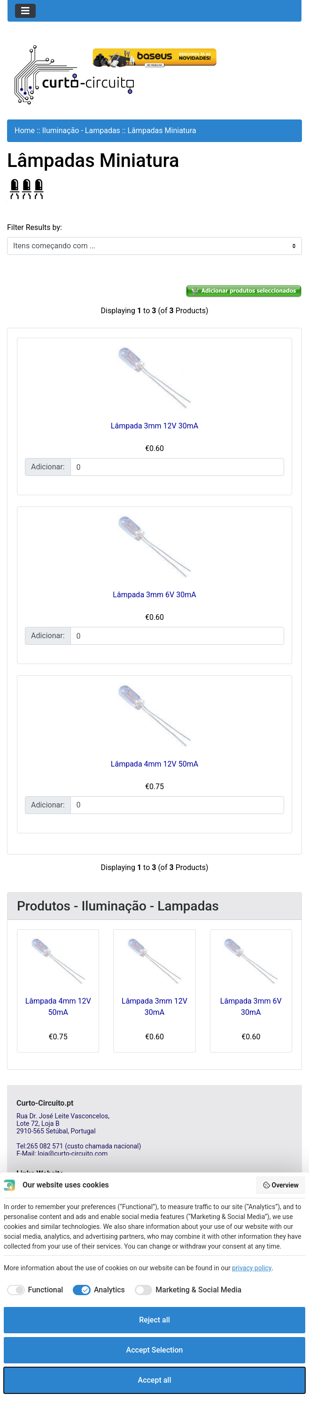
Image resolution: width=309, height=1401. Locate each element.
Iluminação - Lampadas (81, 130)
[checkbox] (33, 1290)
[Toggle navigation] (25, 11)
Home (25, 130)
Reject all (154, 1319)
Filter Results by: (34, 227)
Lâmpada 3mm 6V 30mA (154, 594)
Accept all (154, 1380)
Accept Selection (154, 1350)
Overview (281, 1185)
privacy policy (251, 1268)
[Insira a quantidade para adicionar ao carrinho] (177, 467)
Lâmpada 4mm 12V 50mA (154, 764)
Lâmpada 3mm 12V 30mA (154, 425)
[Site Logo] (74, 74)
